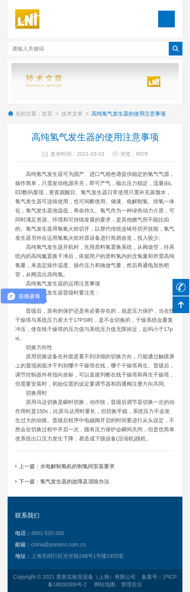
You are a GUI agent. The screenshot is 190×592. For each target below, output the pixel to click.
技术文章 (72, 114)
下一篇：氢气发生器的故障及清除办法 (64, 481)
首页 (47, 114)
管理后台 (131, 584)
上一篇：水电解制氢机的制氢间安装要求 (67, 466)
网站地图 (104, 584)
